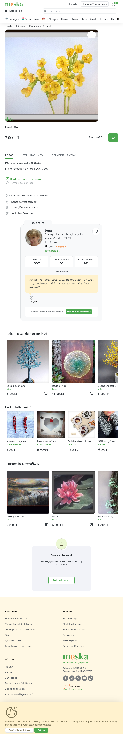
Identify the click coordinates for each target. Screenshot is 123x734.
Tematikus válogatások (18, 646)
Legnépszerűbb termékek (20, 629)
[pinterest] (78, 678)
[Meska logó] (90, 658)
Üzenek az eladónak (79, 311)
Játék (93, 19)
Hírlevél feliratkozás (16, 618)
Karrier (9, 672)
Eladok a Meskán (72, 624)
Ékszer (65, 19)
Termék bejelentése (19, 183)
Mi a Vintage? (70, 618)
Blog (7, 635)
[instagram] (72, 678)
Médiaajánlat (70, 640)
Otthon (104, 19)
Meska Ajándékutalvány (18, 624)
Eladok (73, 4)
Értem (41, 730)
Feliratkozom (61, 580)
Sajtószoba (11, 678)
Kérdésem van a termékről (23, 179)
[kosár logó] (113, 4)
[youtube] (84, 678)
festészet (28, 213)
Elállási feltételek (15, 688)
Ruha (84, 19)
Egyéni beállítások (19, 730)
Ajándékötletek (14, 640)
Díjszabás (68, 635)
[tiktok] (90, 678)
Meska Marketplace (74, 629)
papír (35, 207)
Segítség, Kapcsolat (74, 646)
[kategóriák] (14, 11)
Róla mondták (61, 272)
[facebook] (65, 678)
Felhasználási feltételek (18, 683)
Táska (75, 19)
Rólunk (9, 667)
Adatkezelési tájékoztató (19, 694)
